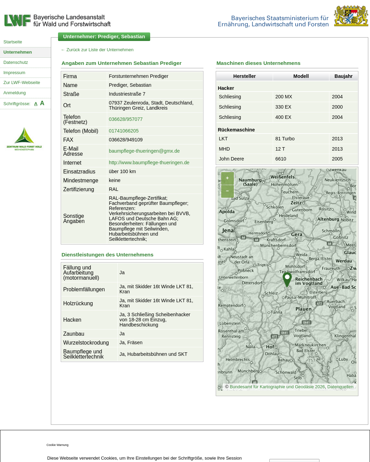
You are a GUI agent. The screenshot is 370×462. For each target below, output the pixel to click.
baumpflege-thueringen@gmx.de (144, 151)
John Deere (231, 159)
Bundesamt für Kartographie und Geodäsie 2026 (277, 386)
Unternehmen (17, 52)
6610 (280, 159)
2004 (337, 96)
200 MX (283, 96)
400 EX (283, 117)
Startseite (12, 41)
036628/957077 (126, 119)
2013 (337, 138)
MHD (224, 149)
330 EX (283, 107)
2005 (337, 159)
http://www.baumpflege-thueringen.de (149, 162)
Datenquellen (340, 386)
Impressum (14, 72)
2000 (337, 107)
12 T (280, 149)
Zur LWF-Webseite (21, 82)
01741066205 (124, 131)
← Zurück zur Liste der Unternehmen (97, 49)
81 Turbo (285, 138)
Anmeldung (14, 92)
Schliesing (230, 96)
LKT (223, 138)
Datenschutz (15, 62)
